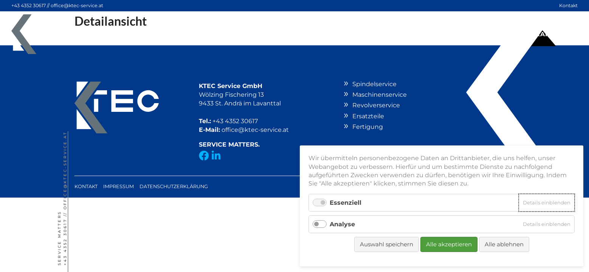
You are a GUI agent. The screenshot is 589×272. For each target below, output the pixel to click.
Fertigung (430, 34)
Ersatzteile (373, 34)
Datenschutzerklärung (174, 186)
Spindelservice (374, 84)
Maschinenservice (379, 94)
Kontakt (568, 5)
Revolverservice (303, 34)
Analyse (342, 224)
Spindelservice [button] (133, 34)
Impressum (118, 186)
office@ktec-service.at (77, 5)
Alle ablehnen (504, 244)
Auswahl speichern (386, 244)
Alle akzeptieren (449, 244)
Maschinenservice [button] (217, 34)
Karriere (553, 34)
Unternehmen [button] (493, 34)
